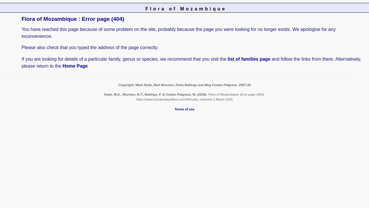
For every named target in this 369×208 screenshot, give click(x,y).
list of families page (249, 59)
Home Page (75, 66)
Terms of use (185, 109)
